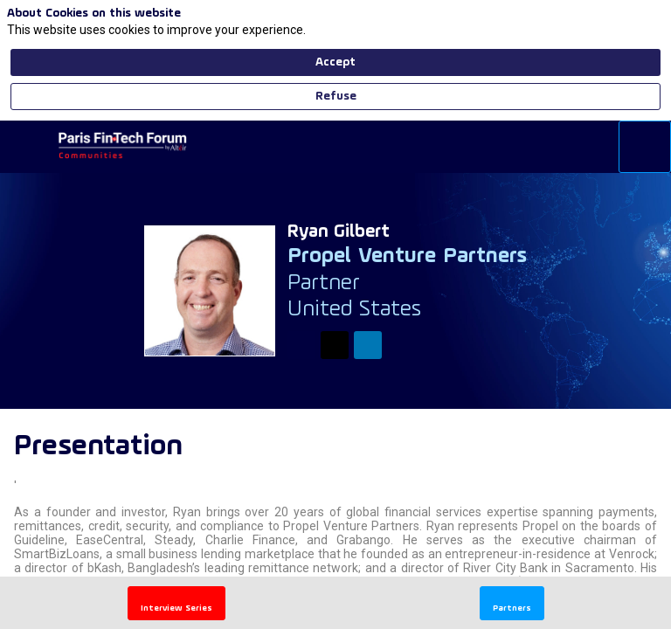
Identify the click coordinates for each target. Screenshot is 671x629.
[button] (26, 147)
